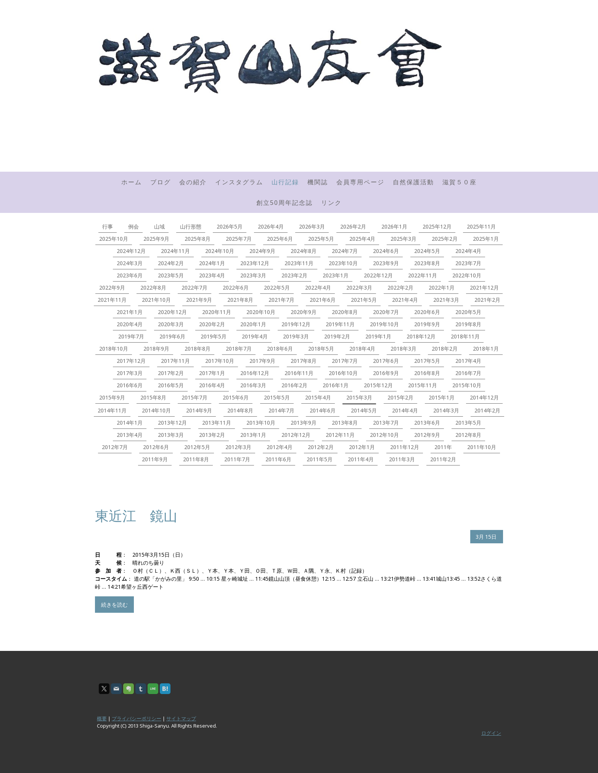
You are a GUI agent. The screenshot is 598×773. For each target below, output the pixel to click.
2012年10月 (384, 434)
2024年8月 (304, 250)
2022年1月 (442, 287)
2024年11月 (175, 250)
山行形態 (190, 226)
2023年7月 (468, 263)
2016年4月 (212, 385)
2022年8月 (153, 287)
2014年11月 (112, 410)
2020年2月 (212, 324)
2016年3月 (253, 385)
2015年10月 (466, 385)
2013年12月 (172, 422)
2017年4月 (468, 360)
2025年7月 (239, 238)
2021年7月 (281, 299)
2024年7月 (345, 250)
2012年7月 (115, 447)
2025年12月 (437, 226)
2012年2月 (321, 447)
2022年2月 (400, 287)
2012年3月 (238, 447)
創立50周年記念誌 (284, 202)
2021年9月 (199, 299)
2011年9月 (155, 459)
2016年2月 (294, 385)
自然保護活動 (413, 182)
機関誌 (317, 182)
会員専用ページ (360, 182)
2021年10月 (156, 299)
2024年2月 (171, 263)
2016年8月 (427, 373)
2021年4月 (405, 299)
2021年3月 (446, 299)
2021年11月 (112, 299)
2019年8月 (468, 324)
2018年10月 (113, 348)
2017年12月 (131, 360)
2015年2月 (400, 397)
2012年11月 (340, 434)
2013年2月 (212, 434)
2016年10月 (343, 373)
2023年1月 (336, 275)
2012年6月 (156, 447)
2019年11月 (340, 324)
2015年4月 (318, 397)
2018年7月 (239, 348)
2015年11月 (422, 385)
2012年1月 (362, 447)
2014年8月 (240, 410)
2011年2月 (443, 459)
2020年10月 (260, 312)
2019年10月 (384, 324)
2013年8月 (345, 422)
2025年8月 (198, 238)
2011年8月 (196, 459)
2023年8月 (427, 263)
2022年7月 (194, 287)
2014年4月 (405, 410)
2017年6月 (386, 360)
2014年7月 (281, 410)
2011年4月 (361, 459)
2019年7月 (131, 336)
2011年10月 (481, 447)
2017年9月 (262, 360)
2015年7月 (194, 397)
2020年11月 (216, 312)
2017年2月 (171, 373)
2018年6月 (280, 348)
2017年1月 (212, 373)
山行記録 (285, 182)
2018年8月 (198, 348)
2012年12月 (295, 434)
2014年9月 (199, 410)
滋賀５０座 (459, 182)
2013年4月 (130, 434)
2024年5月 (427, 250)
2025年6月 (280, 238)
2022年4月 (318, 287)
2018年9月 (156, 348)
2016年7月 (468, 373)
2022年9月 (112, 287)
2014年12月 (484, 397)
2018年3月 (403, 348)
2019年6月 (172, 336)
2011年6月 (278, 459)
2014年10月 (156, 410)
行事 (107, 226)
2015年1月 (442, 397)
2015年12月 (378, 385)
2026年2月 (353, 226)
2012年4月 (280, 447)
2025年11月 (481, 226)
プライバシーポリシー (136, 718)
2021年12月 (484, 287)
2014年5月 (364, 410)
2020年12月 (172, 312)
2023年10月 (343, 263)
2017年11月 (175, 360)
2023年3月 (253, 275)
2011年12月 (404, 447)
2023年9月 (386, 263)
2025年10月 (113, 238)
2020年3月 (171, 324)
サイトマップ (181, 718)
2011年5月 (320, 459)
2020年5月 (468, 312)
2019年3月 (296, 336)
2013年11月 (216, 422)
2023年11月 (299, 263)
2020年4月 (130, 324)
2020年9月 (304, 312)
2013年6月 (427, 422)
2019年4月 (255, 336)
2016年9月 (386, 373)
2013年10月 (260, 422)
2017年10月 (219, 360)
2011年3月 (402, 459)
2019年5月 (214, 336)
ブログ (160, 182)
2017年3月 (130, 373)
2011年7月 (237, 459)
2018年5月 (321, 348)
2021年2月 (487, 299)
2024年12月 (131, 250)
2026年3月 (312, 226)
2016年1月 (336, 385)
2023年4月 (212, 275)
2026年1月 (394, 226)
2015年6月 (236, 397)
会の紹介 (193, 182)
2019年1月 (378, 336)
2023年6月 (130, 275)
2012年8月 (468, 434)
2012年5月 (197, 447)
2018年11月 (465, 336)
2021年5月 (364, 299)
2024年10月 (219, 250)
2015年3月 (359, 397)
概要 (102, 718)
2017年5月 (427, 360)
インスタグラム (239, 182)
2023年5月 (171, 275)
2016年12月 (254, 373)
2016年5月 (171, 385)
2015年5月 (277, 397)
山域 (159, 226)
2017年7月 (345, 360)
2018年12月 (421, 336)
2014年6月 (323, 410)
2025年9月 (156, 238)
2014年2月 (487, 410)
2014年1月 (130, 422)
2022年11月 (422, 275)
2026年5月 (230, 226)
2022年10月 (466, 275)
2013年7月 (386, 422)
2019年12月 (295, 324)
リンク (331, 202)
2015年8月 (153, 397)
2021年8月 (240, 299)
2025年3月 (403, 238)
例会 (133, 226)
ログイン (491, 733)
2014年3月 (446, 410)
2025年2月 (445, 238)
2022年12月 (378, 275)
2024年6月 (386, 250)
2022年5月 (277, 287)
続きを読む (114, 604)
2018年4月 (362, 348)
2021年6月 (323, 299)
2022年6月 (236, 287)
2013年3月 (171, 434)
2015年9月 (112, 397)
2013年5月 (468, 422)
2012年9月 (427, 434)
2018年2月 (445, 348)
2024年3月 (130, 263)
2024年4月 (468, 250)
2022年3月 (359, 287)
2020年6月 (427, 312)
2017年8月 (304, 360)
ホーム (131, 182)
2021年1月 (130, 312)
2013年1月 (253, 434)
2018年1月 (486, 348)
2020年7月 (386, 312)
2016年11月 (299, 373)
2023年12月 (254, 263)
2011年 (443, 447)
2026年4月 (271, 226)
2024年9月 (262, 250)
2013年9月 (304, 422)
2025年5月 (321, 238)
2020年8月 (345, 312)
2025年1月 (486, 238)
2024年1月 (212, 263)
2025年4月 (362, 238)
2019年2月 (337, 336)
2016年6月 (130, 385)
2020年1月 (253, 324)
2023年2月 (294, 275)
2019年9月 (427, 324)
